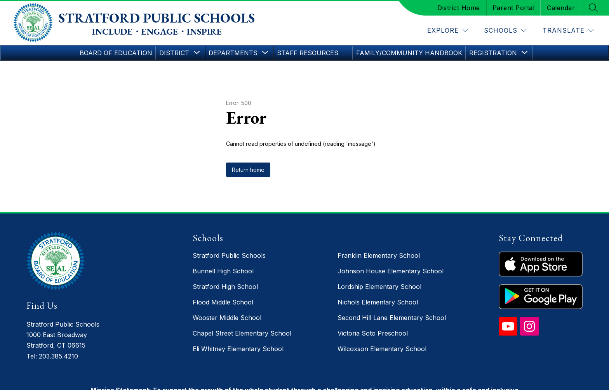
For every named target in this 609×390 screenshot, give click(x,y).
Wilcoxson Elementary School (382, 349)
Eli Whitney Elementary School (238, 349)
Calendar (561, 8)
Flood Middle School (223, 302)
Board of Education (116, 53)
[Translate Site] (568, 30)
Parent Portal (513, 8)
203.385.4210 (58, 356)
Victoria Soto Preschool (373, 333)
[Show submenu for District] (174, 53)
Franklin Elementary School (379, 255)
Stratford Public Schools (229, 255)
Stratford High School (225, 286)
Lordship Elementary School (379, 286)
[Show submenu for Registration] (493, 53)
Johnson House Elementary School (391, 271)
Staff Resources (307, 53)
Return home (248, 169)
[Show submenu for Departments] (233, 53)
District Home (458, 8)
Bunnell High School (223, 271)
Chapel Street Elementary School (242, 333)
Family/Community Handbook (409, 53)
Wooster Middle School (227, 318)
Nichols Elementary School (378, 302)
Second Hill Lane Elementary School (392, 318)
